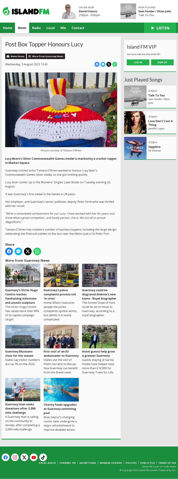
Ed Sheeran (154, 150)
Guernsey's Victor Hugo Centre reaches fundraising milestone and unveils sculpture (22, 284)
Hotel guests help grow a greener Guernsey (99, 341)
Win (63, 28)
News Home (17, 56)
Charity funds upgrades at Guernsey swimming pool (61, 396)
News (22, 28)
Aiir (174, 470)
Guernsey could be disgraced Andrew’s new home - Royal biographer (99, 282)
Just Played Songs (143, 80)
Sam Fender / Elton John (154, 11)
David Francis (88, 11)
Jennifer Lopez (156, 128)
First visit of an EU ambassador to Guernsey (61, 341)
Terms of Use (167, 462)
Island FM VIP (141, 47)
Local (50, 28)
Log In (138, 62)
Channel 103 (67, 462)
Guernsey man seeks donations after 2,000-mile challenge (22, 396)
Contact (78, 28)
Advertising (87, 462)
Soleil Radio (47, 462)
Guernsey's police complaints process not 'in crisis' (61, 282)
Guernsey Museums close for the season (22, 341)
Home (7, 28)
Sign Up (162, 62)
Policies (131, 462)
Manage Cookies (111, 462)
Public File (147, 462)
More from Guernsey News (47, 56)
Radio (36, 28)
